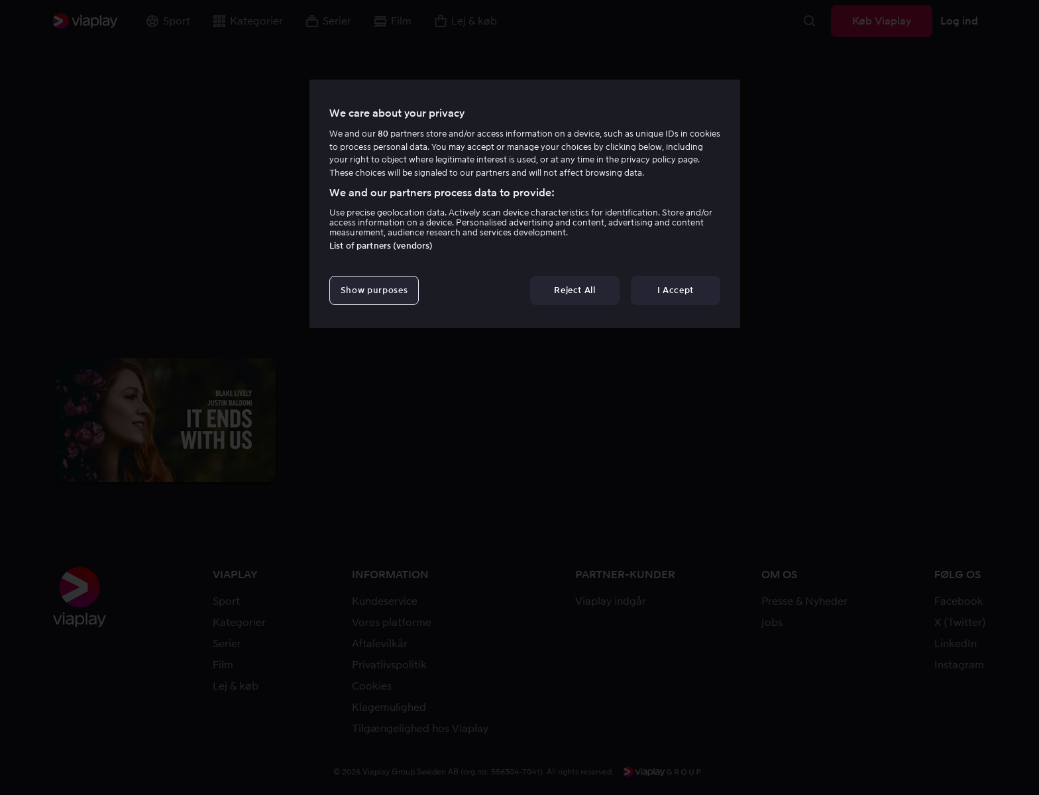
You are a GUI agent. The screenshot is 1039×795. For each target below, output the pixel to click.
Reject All (575, 290)
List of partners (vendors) (381, 246)
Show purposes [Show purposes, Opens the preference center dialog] (374, 290)
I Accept (675, 290)
